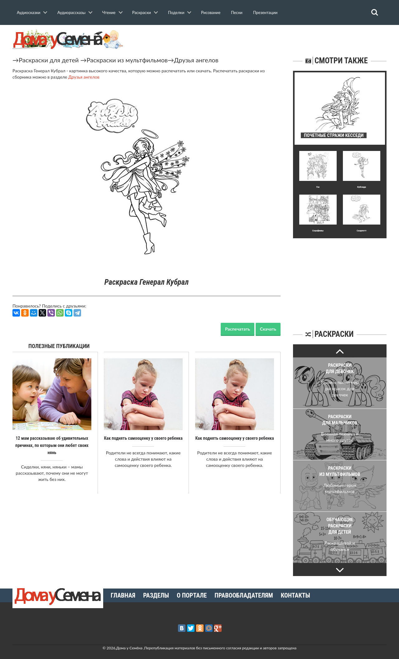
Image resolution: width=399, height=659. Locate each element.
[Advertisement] (340, 277)
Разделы (156, 595)
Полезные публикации (59, 346)
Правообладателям (243, 595)
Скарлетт (361, 230)
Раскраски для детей (49, 60)
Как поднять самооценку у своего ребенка (143, 438)
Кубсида (361, 187)
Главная (123, 595)
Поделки (176, 12)
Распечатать (237, 329)
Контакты (295, 595)
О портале (192, 595)
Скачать (268, 329)
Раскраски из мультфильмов (127, 60)
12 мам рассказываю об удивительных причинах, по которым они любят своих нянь (52, 445)
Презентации (265, 12)
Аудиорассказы (71, 12)
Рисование (210, 12)
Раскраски (141, 12)
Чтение (109, 12)
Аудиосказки (28, 12)
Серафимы (318, 230)
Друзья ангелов (196, 60)
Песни (237, 12)
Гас (318, 187)
